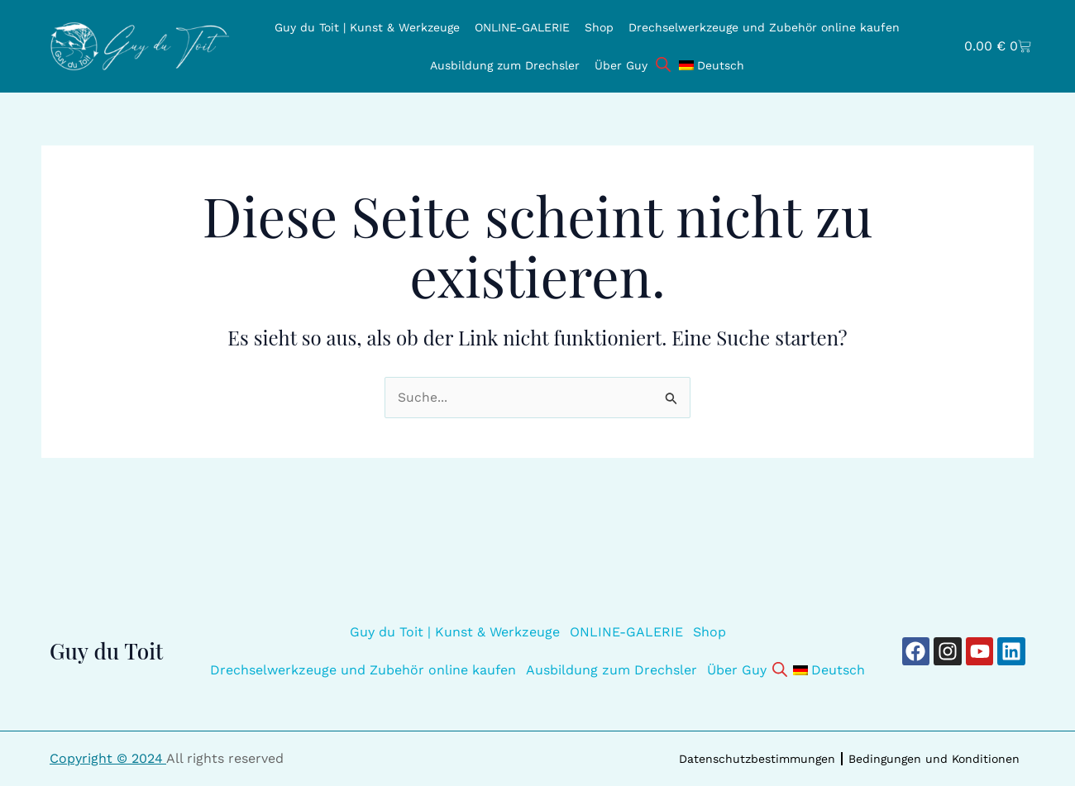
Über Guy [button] (621, 65)
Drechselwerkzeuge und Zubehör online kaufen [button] (764, 27)
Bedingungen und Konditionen (934, 758)
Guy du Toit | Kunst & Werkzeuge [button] (367, 27)
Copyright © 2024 (108, 758)
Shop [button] (599, 27)
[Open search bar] (663, 63)
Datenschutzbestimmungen (757, 758)
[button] (711, 65)
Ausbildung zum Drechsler (505, 65)
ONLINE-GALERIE (522, 27)
